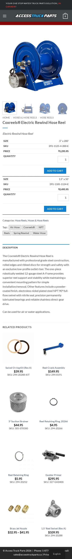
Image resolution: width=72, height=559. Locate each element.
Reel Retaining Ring (18, 475)
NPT (41, 227)
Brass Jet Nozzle (18, 528)
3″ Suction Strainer (18, 421)
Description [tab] (10, 247)
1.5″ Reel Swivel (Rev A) (53, 528)
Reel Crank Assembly (53, 367)
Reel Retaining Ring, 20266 (53, 421)
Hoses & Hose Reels (25, 117)
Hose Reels (47, 117)
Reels (7, 233)
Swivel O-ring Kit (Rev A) (18, 367)
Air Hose (15, 227)
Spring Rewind (21, 233)
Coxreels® (29, 227)
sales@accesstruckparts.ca (27, 554)
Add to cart (55, 170)
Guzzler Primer (54, 475)
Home (6, 117)
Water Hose (39, 233)
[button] (5, 16)
